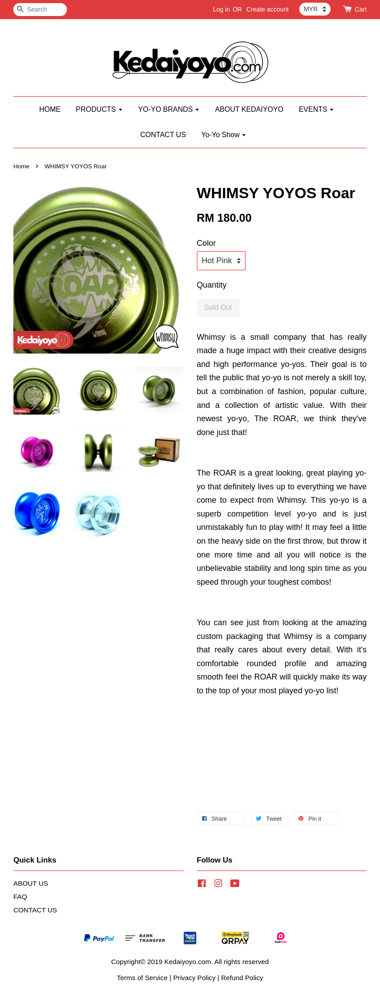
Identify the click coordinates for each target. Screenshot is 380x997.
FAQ (20, 896)
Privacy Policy (194, 977)
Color (206, 243)
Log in (221, 9)
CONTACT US (163, 134)
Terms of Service (142, 977)
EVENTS (316, 109)
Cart (361, 9)
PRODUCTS (99, 109)
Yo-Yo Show (223, 134)
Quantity (212, 285)
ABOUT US (30, 883)
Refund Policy (242, 977)
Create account (267, 9)
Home (21, 166)
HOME (50, 109)
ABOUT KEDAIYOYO (249, 109)
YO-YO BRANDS (169, 109)
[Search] (40, 9)
